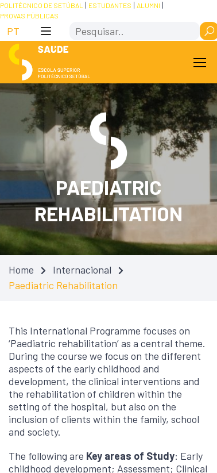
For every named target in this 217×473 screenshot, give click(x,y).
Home (21, 269)
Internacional (82, 269)
